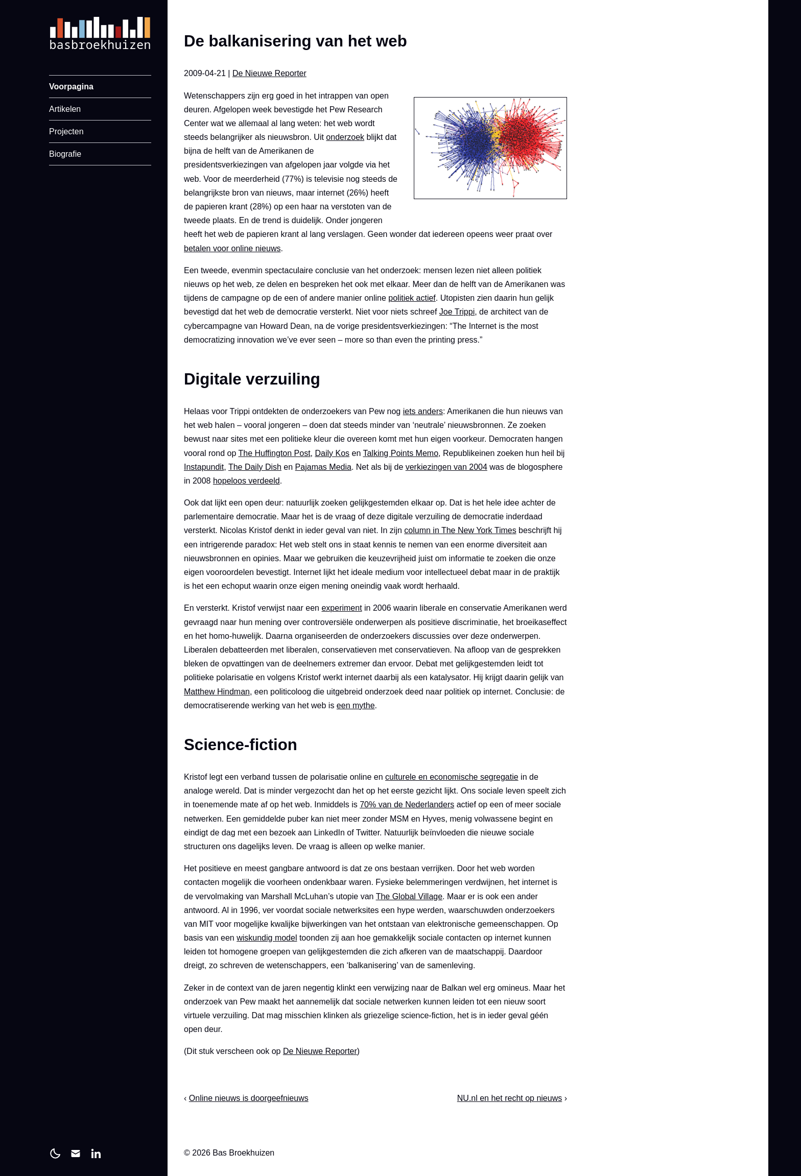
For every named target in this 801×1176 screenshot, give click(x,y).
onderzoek (345, 137)
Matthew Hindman (217, 691)
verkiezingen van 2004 (446, 467)
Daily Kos (332, 453)
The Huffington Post (274, 453)
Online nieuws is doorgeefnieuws (249, 1098)
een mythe (356, 705)
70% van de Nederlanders (407, 804)
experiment (341, 608)
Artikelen (65, 109)
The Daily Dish (254, 467)
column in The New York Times (460, 530)
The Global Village (409, 896)
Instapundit (204, 467)
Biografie (65, 154)
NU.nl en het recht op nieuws (509, 1098)
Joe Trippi (457, 311)
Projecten (66, 131)
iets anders (423, 411)
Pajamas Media (323, 467)
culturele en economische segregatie (452, 777)
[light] (55, 1153)
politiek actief (412, 298)
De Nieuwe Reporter (269, 73)
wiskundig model (267, 937)
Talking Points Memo (400, 453)
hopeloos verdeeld (246, 480)
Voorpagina (71, 86)
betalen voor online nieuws (232, 248)
